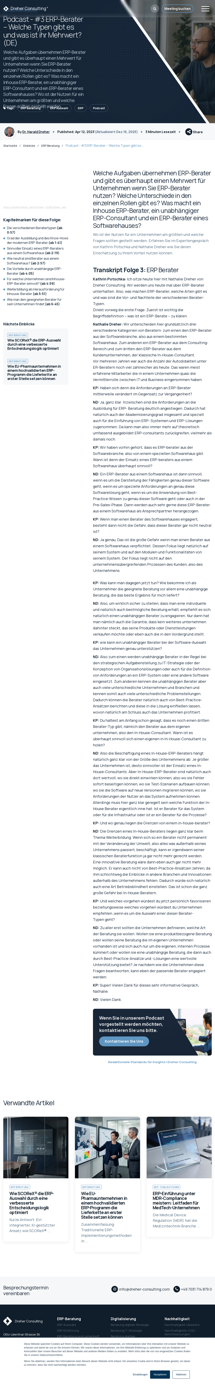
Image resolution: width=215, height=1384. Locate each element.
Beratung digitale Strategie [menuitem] (130, 1328)
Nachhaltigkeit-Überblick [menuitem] (182, 1328)
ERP (80, 108)
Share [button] (194, 133)
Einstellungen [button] (140, 1374)
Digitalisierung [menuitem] (123, 1322)
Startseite (10, 149)
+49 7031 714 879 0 (196, 1294)
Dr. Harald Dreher (36, 133)
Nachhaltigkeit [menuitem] (177, 1322)
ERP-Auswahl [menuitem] (66, 1328)
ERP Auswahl (59, 108)
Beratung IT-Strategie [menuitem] (126, 1334)
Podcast (99, 108)
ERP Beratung (31, 108)
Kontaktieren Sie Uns (124, 1044)
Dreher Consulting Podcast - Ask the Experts (23, 211)
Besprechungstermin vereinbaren (26, 1294)
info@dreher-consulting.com (144, 1294)
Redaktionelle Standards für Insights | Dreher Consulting (152, 1065)
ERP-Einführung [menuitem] (68, 1334)
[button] (155, 9)
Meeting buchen (177, 8)
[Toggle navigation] (205, 8)
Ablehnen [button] (181, 1374)
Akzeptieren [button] (160, 1374)
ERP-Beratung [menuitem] (69, 1322)
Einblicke (30, 149)
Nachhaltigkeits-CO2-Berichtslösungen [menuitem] (180, 1336)
